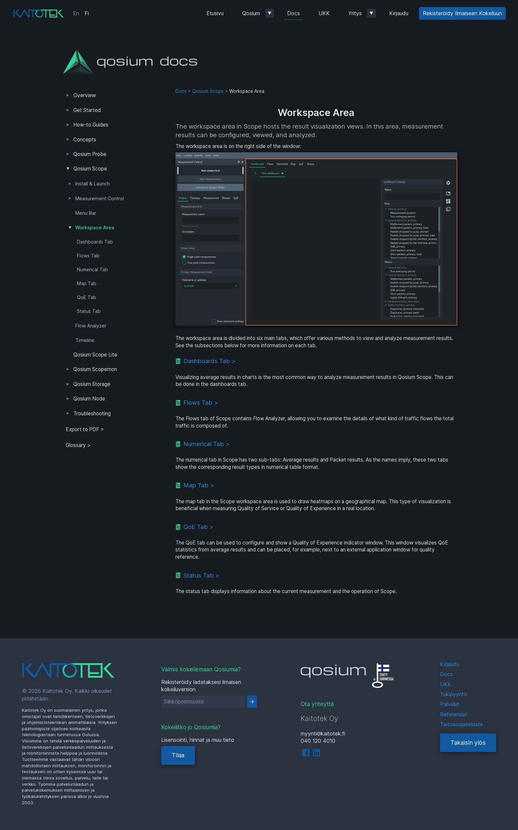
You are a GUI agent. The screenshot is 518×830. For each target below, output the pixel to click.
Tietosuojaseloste (461, 724)
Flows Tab (88, 255)
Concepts (84, 139)
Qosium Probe (89, 154)
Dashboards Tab (95, 242)
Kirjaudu (398, 13)
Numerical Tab (92, 269)
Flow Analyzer (90, 326)
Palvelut (449, 704)
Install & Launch (92, 184)
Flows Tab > (200, 402)
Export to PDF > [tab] (85, 429)
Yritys (355, 13)
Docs (293, 13)
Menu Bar (85, 213)
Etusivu (215, 13)
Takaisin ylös (468, 742)
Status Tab (89, 311)
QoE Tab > (198, 526)
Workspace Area (94, 228)
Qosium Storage (91, 384)
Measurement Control (99, 199)
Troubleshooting (92, 413)
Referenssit (453, 714)
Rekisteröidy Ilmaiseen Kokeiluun (462, 13)
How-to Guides (90, 125)
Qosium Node (89, 399)
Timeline (84, 340)
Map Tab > (198, 485)
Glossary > (78, 445)
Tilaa (178, 755)
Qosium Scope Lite (95, 355)
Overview (84, 95)
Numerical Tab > (206, 443)
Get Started (87, 110)
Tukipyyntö (453, 694)
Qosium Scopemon (95, 369)
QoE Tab (86, 297)
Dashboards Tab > (209, 360)
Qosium (251, 13)
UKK (324, 13)
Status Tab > (201, 575)
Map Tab (86, 283)
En (76, 13)
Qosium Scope (90, 169)
